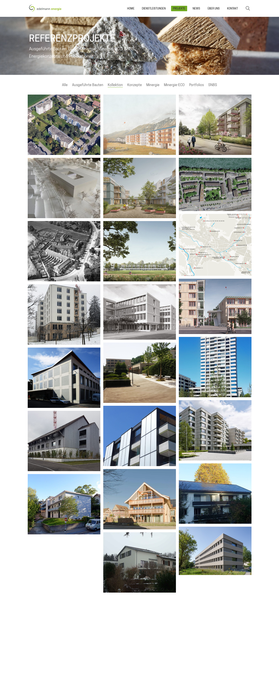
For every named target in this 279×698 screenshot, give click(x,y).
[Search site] (248, 8)
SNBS (212, 85)
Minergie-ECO (174, 85)
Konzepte (134, 85)
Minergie (152, 85)
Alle (65, 85)
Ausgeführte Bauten (87, 85)
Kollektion (115, 85)
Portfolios (196, 85)
